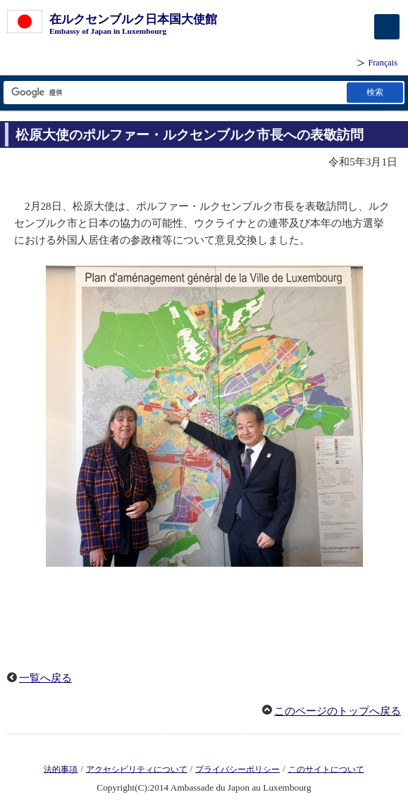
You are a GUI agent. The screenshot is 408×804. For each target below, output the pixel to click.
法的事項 (61, 769)
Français (382, 63)
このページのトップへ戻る (337, 711)
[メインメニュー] (387, 26)
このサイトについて (326, 769)
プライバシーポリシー (237, 769)
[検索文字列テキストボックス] (174, 92)
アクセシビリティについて (136, 769)
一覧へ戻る (45, 678)
